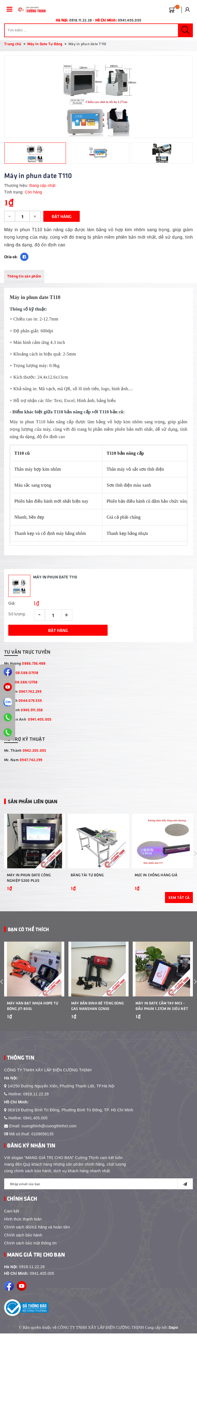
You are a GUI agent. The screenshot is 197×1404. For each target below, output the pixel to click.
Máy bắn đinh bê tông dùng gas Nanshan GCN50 (97, 1020)
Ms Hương (25, 663)
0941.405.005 (129, 20)
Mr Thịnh (23, 709)
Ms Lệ (21, 682)
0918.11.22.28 (36, 1108)
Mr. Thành (25, 750)
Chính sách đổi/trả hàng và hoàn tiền (37, 1241)
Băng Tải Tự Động (87, 882)
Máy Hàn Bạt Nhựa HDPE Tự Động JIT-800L (32, 1020)
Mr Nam (22, 691)
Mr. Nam (23, 759)
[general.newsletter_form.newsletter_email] (98, 1198)
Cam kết (11, 1226)
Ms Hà (21, 672)
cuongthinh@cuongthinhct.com (49, 1140)
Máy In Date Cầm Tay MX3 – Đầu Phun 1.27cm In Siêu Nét (161, 1020)
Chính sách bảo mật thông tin (30, 1257)
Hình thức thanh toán (23, 1233)
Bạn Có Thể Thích (28, 937)
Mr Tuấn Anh (27, 719)
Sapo (173, 1342)
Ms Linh (23, 700)
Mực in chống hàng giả (156, 882)
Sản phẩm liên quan (32, 801)
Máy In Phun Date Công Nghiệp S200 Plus (29, 885)
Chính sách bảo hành (23, 1249)
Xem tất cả (179, 904)
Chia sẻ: (10, 256)
